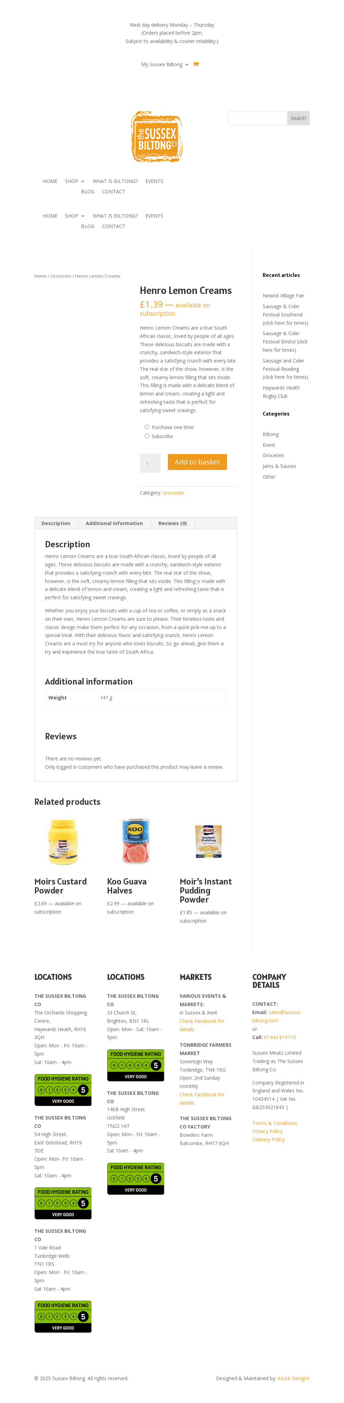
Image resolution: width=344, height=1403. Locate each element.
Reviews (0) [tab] (173, 523)
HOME (50, 181)
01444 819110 (280, 1037)
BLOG (87, 192)
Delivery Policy (268, 1139)
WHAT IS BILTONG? (115, 181)
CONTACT (113, 192)
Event (269, 445)
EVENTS (154, 181)
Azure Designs (294, 1378)
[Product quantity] (150, 463)
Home (40, 276)
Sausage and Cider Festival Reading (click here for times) (285, 369)
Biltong (271, 434)
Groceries (61, 276)
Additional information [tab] (114, 523)
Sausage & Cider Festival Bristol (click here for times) (285, 341)
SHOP (71, 181)
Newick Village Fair (283, 295)
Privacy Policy (267, 1131)
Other (269, 476)
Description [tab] (56, 523)
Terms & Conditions (274, 1123)
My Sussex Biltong (161, 65)
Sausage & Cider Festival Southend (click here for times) (285, 314)
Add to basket (197, 462)
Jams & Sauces (279, 466)
